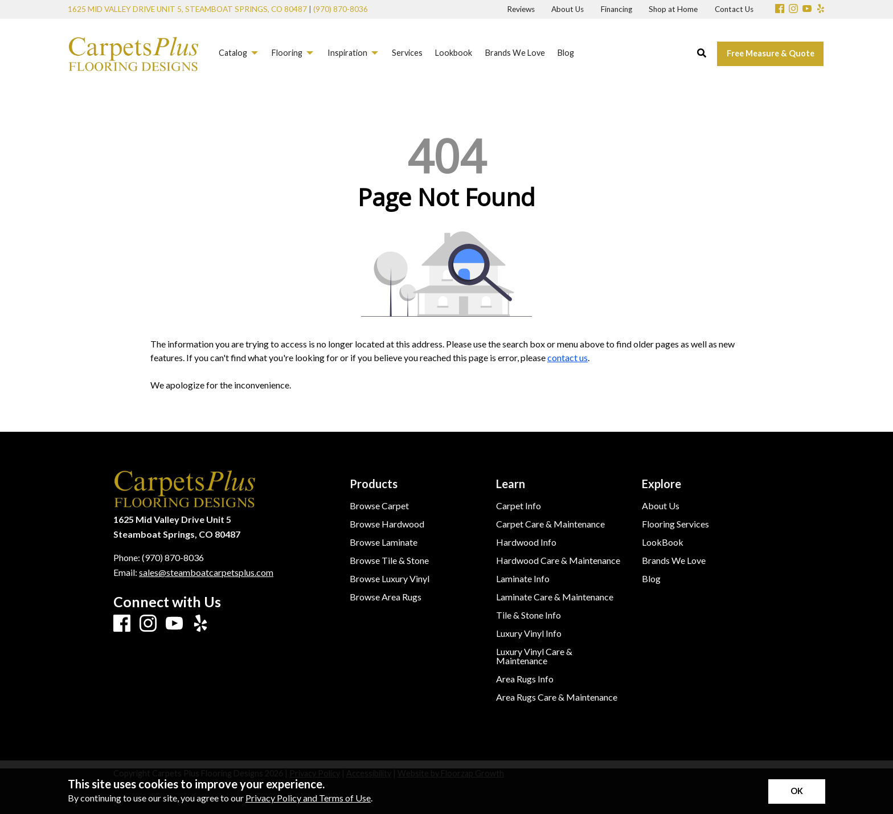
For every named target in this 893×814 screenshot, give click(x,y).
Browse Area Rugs (385, 597)
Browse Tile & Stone (389, 560)
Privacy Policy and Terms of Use (308, 797)
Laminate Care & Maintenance (554, 597)
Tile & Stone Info (528, 615)
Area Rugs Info (525, 679)
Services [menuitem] (407, 53)
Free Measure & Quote (770, 53)
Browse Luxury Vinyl (389, 578)
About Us (660, 505)
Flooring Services (675, 524)
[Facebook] (779, 9)
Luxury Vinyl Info (529, 633)
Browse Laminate (383, 542)
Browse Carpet (379, 505)
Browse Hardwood (387, 524)
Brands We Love (674, 560)
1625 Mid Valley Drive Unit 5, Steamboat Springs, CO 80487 (187, 9)
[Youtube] (807, 9)
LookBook (662, 542)
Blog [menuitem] (566, 53)
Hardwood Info (526, 542)
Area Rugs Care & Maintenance (556, 697)
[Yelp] (820, 9)
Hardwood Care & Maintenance (558, 560)
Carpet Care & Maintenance (550, 524)
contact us (567, 357)
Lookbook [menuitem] (453, 53)
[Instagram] (793, 9)
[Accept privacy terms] (796, 791)
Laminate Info (523, 578)
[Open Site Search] (701, 53)
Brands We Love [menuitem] (515, 53)
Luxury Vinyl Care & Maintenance (534, 656)
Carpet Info (518, 505)
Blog (651, 578)
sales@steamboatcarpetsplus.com (206, 572)
